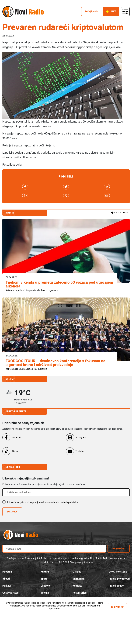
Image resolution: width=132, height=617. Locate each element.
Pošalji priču (80, 592)
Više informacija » (54, 611)
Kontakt (77, 585)
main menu (125, 11)
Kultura (45, 571)
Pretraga (118, 548)
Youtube (80, 451)
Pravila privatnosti (119, 578)
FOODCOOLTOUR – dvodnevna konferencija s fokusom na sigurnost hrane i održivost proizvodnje (55, 363)
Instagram (81, 437)
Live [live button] (111, 11)
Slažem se (117, 607)
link (25, 186)
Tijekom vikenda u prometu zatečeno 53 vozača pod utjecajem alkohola (59, 284)
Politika (6, 585)
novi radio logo (23, 535)
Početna (7, 571)
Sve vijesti (120, 212)
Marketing (78, 578)
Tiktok (15, 451)
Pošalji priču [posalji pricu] (91, 11)
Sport (44, 578)
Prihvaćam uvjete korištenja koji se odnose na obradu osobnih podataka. (42, 502)
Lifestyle (46, 585)
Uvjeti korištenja (118, 571)
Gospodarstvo (10, 592)
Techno (45, 592)
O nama (77, 571)
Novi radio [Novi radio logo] (8, 11)
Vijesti (6, 578)
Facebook (17, 437)
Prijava (12, 511)
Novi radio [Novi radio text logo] (29, 11)
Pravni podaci (116, 585)
